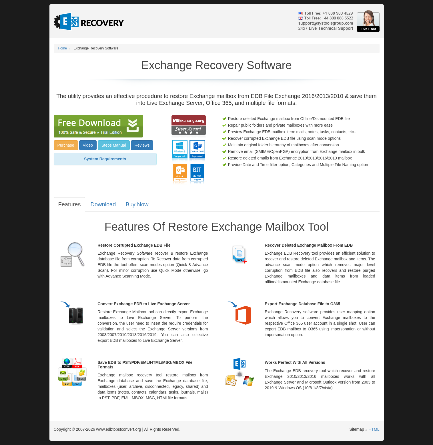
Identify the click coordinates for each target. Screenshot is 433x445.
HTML (373, 429)
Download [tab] (103, 204)
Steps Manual (113, 145)
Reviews (142, 145)
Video (88, 145)
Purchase (65, 145)
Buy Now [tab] (136, 204)
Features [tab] (69, 204)
